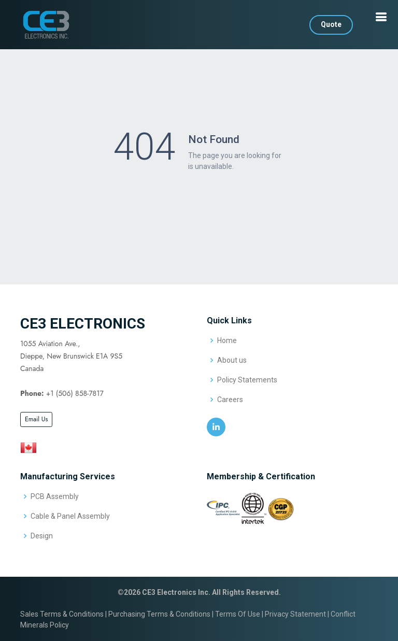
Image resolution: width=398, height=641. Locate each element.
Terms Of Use (237, 614)
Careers (230, 399)
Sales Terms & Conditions (62, 614)
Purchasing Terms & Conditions (159, 614)
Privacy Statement (295, 614)
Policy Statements (247, 379)
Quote (331, 24)
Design (42, 535)
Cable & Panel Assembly (70, 516)
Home (227, 340)
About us (232, 360)
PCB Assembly (55, 496)
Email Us (36, 419)
